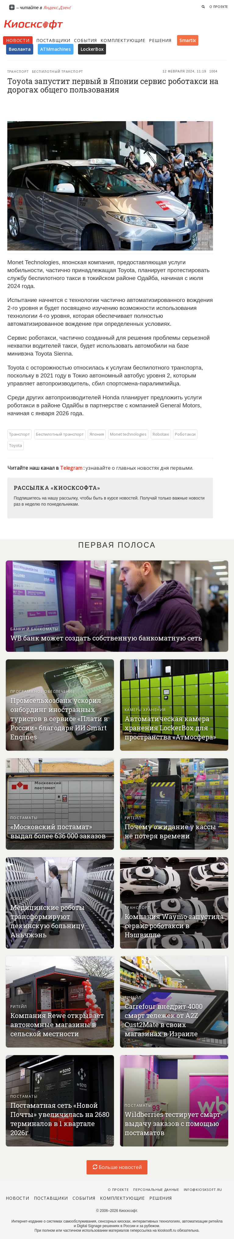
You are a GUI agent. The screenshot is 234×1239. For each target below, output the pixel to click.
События (85, 40)
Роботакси (185, 434)
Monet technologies (128, 434)
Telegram (71, 468)
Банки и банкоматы (34, 629)
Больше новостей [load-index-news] (117, 1167)
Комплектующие (123, 40)
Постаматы (23, 817)
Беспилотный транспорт (57, 71)
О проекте (218, 7)
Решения (160, 40)
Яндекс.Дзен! (57, 7)
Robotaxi (161, 434)
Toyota (15, 445)
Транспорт (18, 71)
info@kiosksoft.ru (203, 1189)
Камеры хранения (145, 709)
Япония (97, 434)
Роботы (19, 898)
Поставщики (53, 40)
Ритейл (133, 817)
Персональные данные (156, 1189)
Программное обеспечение (42, 691)
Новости (18, 40)
